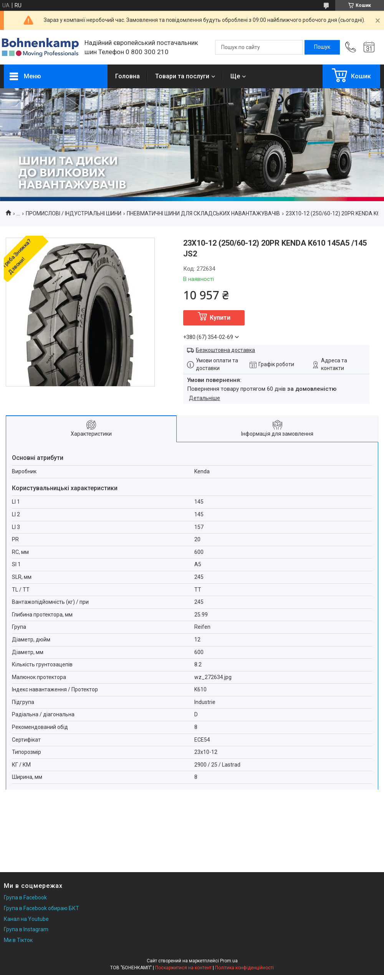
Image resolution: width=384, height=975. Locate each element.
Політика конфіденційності (244, 967)
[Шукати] (322, 47)
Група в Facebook (25, 897)
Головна (127, 76)
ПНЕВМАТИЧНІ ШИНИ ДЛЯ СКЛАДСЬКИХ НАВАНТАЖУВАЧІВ (203, 213)
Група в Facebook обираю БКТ (41, 908)
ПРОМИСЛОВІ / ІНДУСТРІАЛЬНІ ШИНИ (73, 213)
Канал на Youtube (26, 919)
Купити (220, 317)
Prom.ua (229, 960)
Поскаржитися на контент (183, 967)
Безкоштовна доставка (225, 350)
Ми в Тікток (18, 940)
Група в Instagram (26, 929)
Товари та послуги (182, 76)
